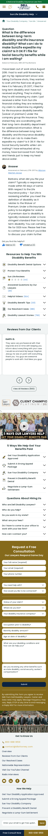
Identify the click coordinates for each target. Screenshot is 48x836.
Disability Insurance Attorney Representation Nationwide (24, 6)
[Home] (3, 21)
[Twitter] (24, 781)
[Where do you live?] (24, 608)
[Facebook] (17, 781)
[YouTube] (4, 781)
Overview (7, 751)
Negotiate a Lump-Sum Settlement (20, 812)
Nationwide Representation (16, 765)
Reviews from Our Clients (15, 756)
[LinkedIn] (11, 781)
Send (42, 823)
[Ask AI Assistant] (10, 7)
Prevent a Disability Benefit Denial (19, 808)
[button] (4, 7)
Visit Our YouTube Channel (15, 769)
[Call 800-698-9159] (36, 7)
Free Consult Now (12, 832)
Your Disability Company (17, 21)
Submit (24, 684)
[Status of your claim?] (24, 602)
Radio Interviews (10, 774)
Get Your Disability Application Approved (23, 794)
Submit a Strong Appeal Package (19, 798)
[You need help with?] (24, 585)
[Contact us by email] (43, 7)
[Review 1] (24, 354)
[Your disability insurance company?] (24, 613)
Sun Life (32, 21)
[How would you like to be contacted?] (24, 591)
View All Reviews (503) (24, 388)
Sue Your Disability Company (16, 803)
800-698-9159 (36, 832)
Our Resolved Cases (12, 760)
